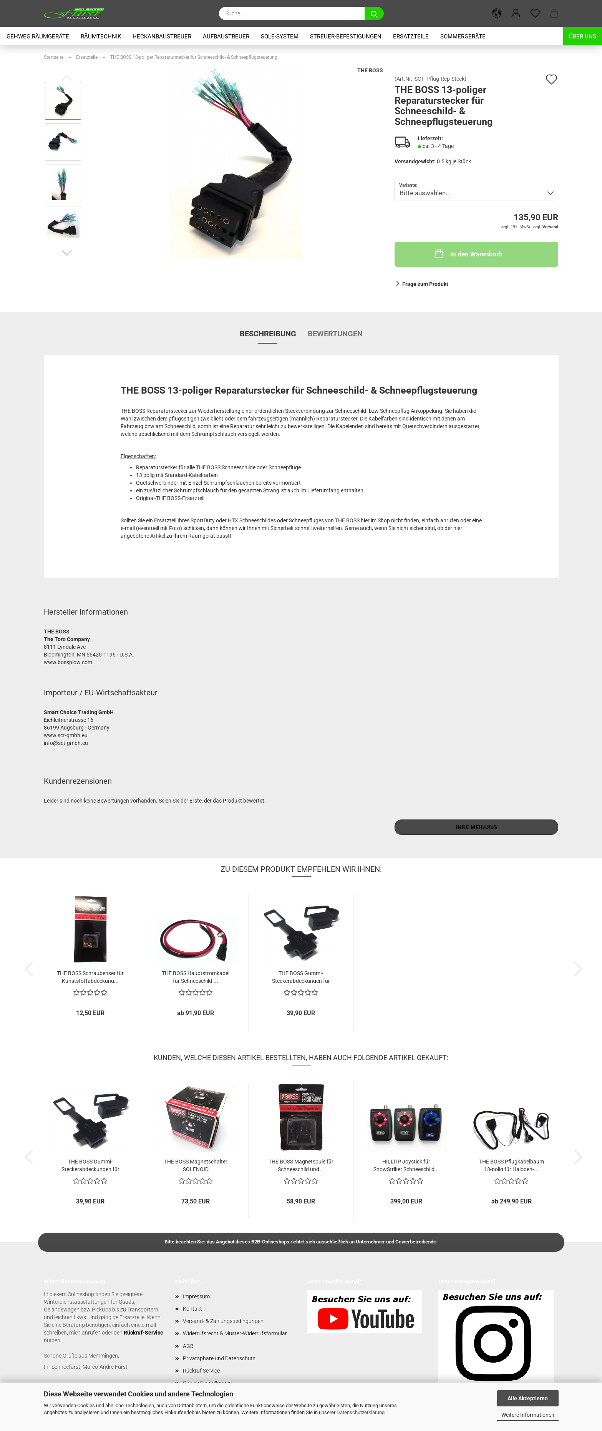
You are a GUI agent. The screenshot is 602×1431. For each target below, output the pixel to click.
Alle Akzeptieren (527, 1398)
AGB (188, 1346)
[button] (496, 13)
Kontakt (192, 1309)
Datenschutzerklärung (361, 1412)
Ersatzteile (411, 36)
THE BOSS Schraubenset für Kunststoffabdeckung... (90, 976)
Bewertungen (335, 333)
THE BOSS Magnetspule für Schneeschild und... (301, 1164)
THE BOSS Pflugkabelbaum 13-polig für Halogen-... (511, 1164)
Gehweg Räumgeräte (38, 36)
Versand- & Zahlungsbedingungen (223, 1321)
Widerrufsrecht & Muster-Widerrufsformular (235, 1333)
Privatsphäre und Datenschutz (219, 1358)
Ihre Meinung (477, 827)
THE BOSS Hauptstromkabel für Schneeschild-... (195, 976)
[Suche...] (374, 13)
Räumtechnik (101, 36)
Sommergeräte (463, 36)
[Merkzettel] (535, 13)
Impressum (196, 1296)
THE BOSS (370, 70)
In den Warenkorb (467, 253)
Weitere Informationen (527, 1415)
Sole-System (280, 36)
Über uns (582, 36)
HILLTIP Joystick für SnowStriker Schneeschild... (406, 1164)
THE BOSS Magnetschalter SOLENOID (195, 1164)
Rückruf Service (201, 1371)
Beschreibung (268, 333)
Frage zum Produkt (425, 284)
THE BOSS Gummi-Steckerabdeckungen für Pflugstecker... (301, 976)
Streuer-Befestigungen (345, 36)
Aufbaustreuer (226, 36)
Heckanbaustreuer (162, 36)
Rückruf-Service (143, 1333)
